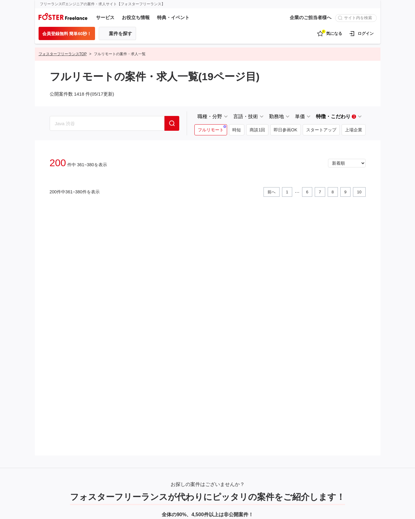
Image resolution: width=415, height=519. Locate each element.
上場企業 (353, 129)
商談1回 (257, 129)
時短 (236, 129)
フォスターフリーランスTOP (63, 54)
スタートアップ (321, 129)
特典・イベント (173, 17)
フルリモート (211, 129)
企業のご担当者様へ (310, 17)
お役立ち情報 (136, 17)
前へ (272, 192)
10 (359, 192)
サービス (105, 17)
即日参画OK (285, 129)
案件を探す (120, 33)
